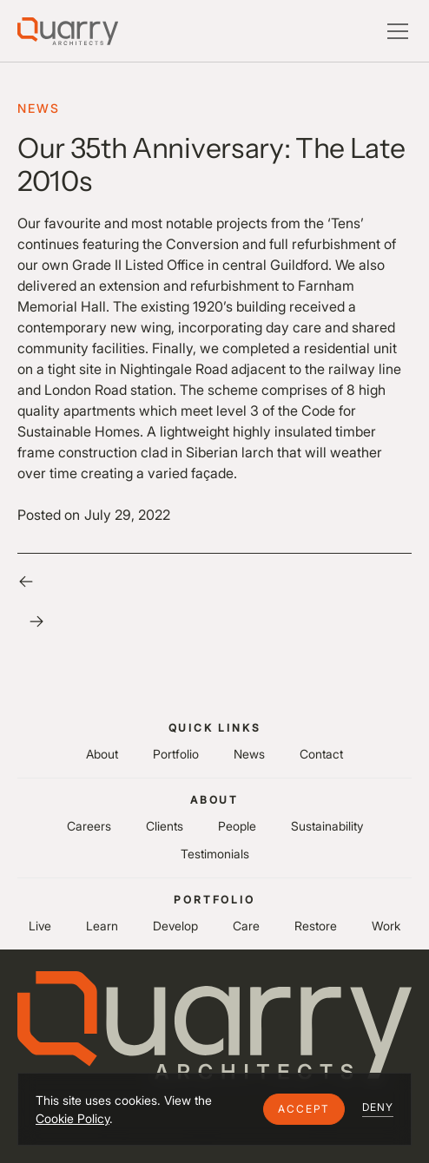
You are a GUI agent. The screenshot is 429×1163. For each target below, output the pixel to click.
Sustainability (327, 825)
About (102, 753)
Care (246, 925)
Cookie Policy (72, 1118)
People (237, 825)
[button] (304, 1109)
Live (40, 925)
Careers (89, 825)
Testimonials (215, 853)
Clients (164, 825)
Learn (102, 925)
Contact (321, 753)
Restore (315, 925)
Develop (175, 925)
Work (386, 925)
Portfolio (176, 753)
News (249, 753)
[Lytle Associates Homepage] (67, 31)
